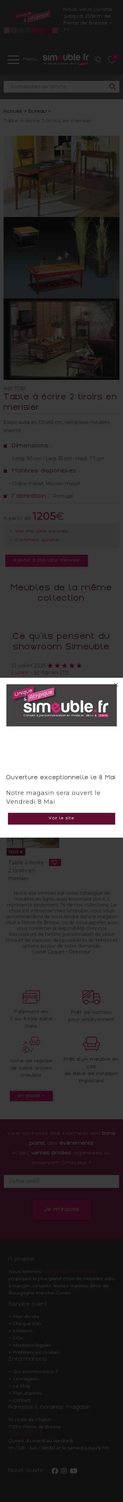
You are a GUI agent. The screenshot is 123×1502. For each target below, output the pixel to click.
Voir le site (61, 818)
